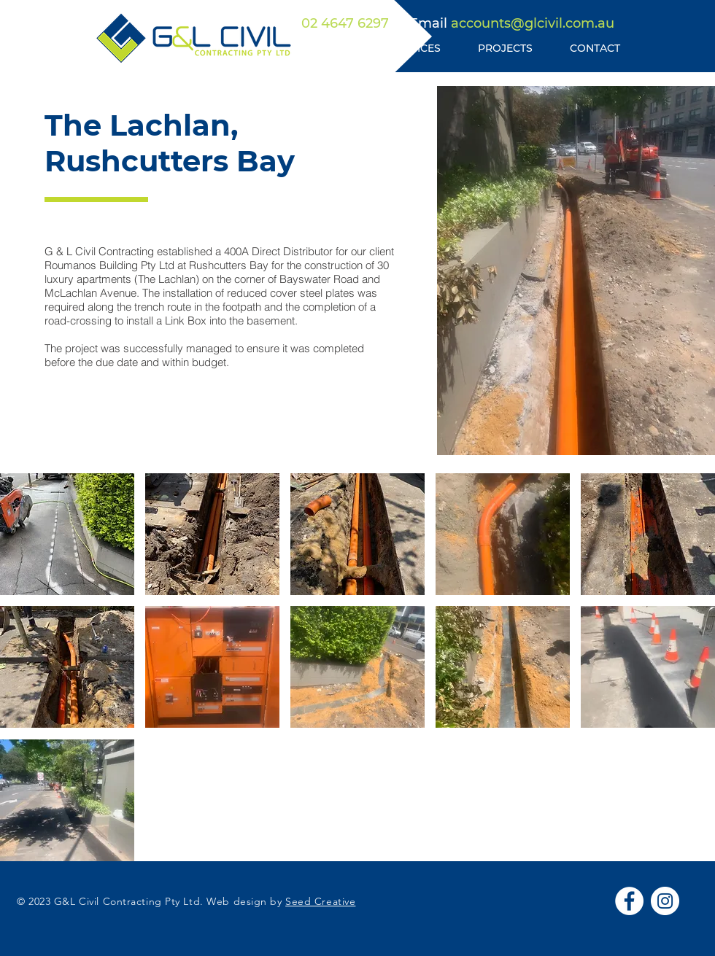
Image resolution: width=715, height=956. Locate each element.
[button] (67, 534)
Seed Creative (320, 901)
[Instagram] (665, 901)
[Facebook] (629, 901)
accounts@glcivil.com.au (532, 23)
